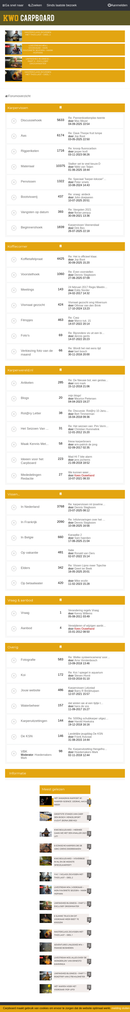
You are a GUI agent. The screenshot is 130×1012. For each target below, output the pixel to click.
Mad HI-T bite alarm (80, 456)
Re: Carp (73, 317)
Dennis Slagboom (85, 274)
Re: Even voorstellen (80, 271)
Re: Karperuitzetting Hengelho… (87, 749)
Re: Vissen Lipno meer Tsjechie (87, 565)
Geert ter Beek (83, 568)
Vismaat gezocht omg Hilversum (87, 302)
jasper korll (80, 151)
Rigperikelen (30, 151)
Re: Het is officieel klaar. (82, 256)
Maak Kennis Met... (35, 444)
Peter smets (81, 182)
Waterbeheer (30, 705)
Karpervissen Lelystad (81, 687)
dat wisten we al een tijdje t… (85, 703)
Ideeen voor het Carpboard (32, 461)
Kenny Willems (83, 613)
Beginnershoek (31, 227)
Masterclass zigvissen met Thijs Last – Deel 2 (38, 33)
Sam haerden (82, 538)
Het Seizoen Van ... (35, 428)
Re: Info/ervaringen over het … (86, 519)
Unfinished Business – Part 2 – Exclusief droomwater (38, 61)
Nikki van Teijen (83, 166)
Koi (23, 675)
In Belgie (27, 537)
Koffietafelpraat (32, 259)
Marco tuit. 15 (82, 320)
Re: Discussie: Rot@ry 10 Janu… (88, 410)
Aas (23, 135)
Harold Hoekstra (84, 721)
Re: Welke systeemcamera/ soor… (89, 657)
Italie (71, 550)
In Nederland (30, 506)
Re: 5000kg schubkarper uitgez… (88, 718)
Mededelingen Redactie (31, 476)
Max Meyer (81, 120)
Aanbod (26, 628)
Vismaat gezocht (33, 305)
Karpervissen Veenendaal (83, 224)
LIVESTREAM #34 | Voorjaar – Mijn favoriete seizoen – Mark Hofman (38, 49)
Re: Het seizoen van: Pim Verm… (88, 426)
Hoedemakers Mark (86, 752)
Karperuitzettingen (34, 721)
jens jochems (82, 459)
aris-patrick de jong (85, 444)
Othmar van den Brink (87, 305)
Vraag (25, 613)
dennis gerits (82, 336)
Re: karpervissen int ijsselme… (86, 504)
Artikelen (27, 382)
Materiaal (27, 166)
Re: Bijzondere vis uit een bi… (86, 333)
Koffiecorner (17, 246)
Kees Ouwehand (84, 475)
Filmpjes (27, 320)
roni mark (80, 383)
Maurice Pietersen (85, 398)
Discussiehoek (31, 120)
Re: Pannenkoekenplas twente (86, 117)
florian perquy (82, 212)
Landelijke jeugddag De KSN (85, 733)
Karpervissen (18, 108)
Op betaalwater (32, 583)
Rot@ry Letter (31, 413)
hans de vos (81, 706)
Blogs (25, 398)
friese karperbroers (79, 441)
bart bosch (80, 351)
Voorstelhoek (30, 274)
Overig (13, 647)
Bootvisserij (29, 196)
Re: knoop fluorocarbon (82, 148)
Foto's (25, 335)
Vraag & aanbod (20, 600)
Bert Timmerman (84, 413)
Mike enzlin (81, 580)
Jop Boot (79, 136)
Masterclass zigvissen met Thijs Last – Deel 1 (38, 73)
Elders (25, 568)
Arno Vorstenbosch (85, 660)
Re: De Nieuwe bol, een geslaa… (88, 380)
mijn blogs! (74, 395)
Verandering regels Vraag (83, 610)
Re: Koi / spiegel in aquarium (85, 672)
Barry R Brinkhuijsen (86, 690)
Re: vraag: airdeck (79, 194)
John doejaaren (83, 197)
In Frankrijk (29, 522)
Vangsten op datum (35, 212)
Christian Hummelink (86, 429)
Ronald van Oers (84, 553)
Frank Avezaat (83, 736)
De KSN (26, 736)
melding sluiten (121, 1008)
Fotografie (28, 659)
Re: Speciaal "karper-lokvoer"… (87, 179)
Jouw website (30, 690)
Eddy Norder (82, 290)
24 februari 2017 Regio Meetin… (87, 287)
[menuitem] (117, 5)
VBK (24, 751)
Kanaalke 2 (75, 534)
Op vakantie (29, 552)
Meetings (27, 289)
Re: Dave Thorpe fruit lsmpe (85, 133)
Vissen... (14, 494)
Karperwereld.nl (20, 370)
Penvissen (28, 181)
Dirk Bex (79, 228)
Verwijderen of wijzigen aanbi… (87, 625)
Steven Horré (82, 675)
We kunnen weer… (79, 472)
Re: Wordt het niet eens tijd (84, 348)
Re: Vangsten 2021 (79, 209)
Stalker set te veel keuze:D (84, 163)
